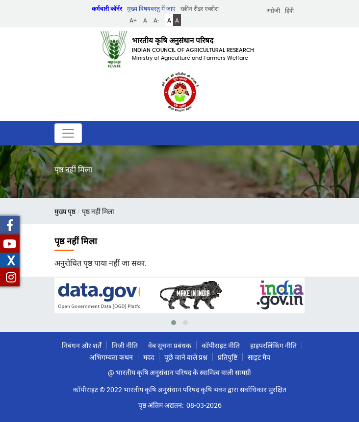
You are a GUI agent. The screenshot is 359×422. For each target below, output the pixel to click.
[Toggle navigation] (68, 133)
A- (156, 20)
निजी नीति (125, 345)
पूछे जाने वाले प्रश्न (185, 357)
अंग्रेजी (273, 10)
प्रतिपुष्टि (227, 357)
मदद (148, 357)
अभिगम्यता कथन (111, 357)
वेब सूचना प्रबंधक (169, 345)
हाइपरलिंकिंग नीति (273, 345)
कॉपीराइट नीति (221, 345)
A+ (133, 20)
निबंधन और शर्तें (82, 345)
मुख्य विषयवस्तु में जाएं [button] (151, 8)
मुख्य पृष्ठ (65, 211)
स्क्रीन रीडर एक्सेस (199, 8)
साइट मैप (259, 357)
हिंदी (289, 10)
